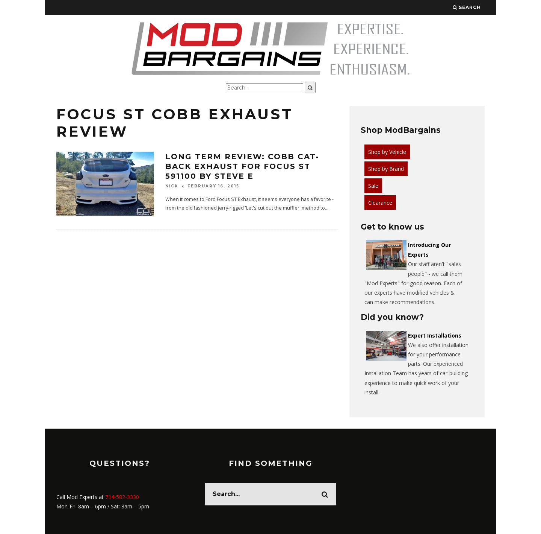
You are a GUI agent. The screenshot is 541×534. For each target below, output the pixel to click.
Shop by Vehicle (387, 151)
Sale (373, 185)
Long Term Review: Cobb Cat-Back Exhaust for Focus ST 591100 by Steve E (242, 166)
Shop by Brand (386, 168)
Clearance (380, 202)
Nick (171, 186)
